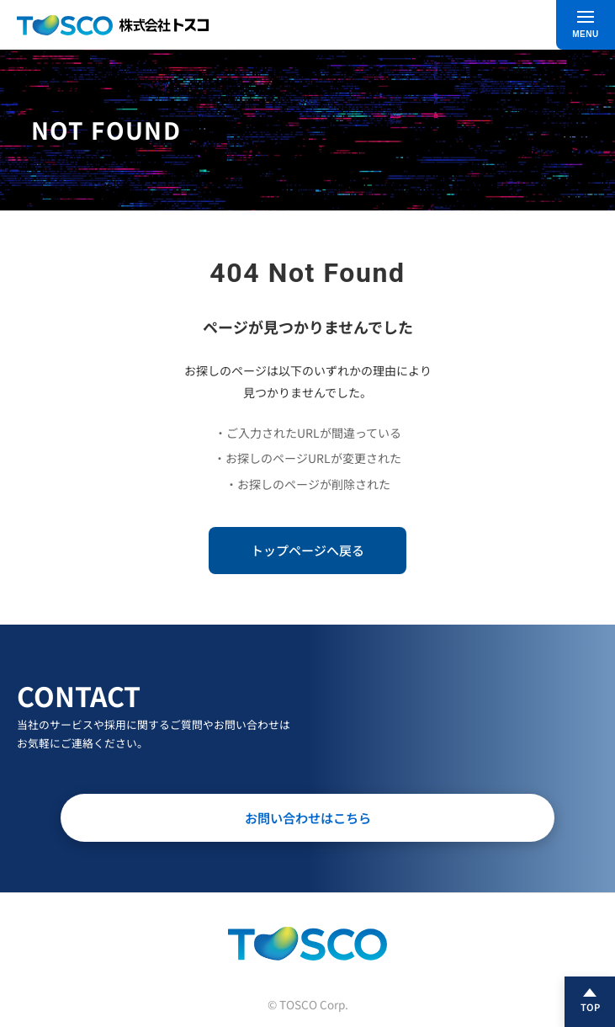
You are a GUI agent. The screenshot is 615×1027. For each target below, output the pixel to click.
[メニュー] (585, 25)
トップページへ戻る (307, 550)
